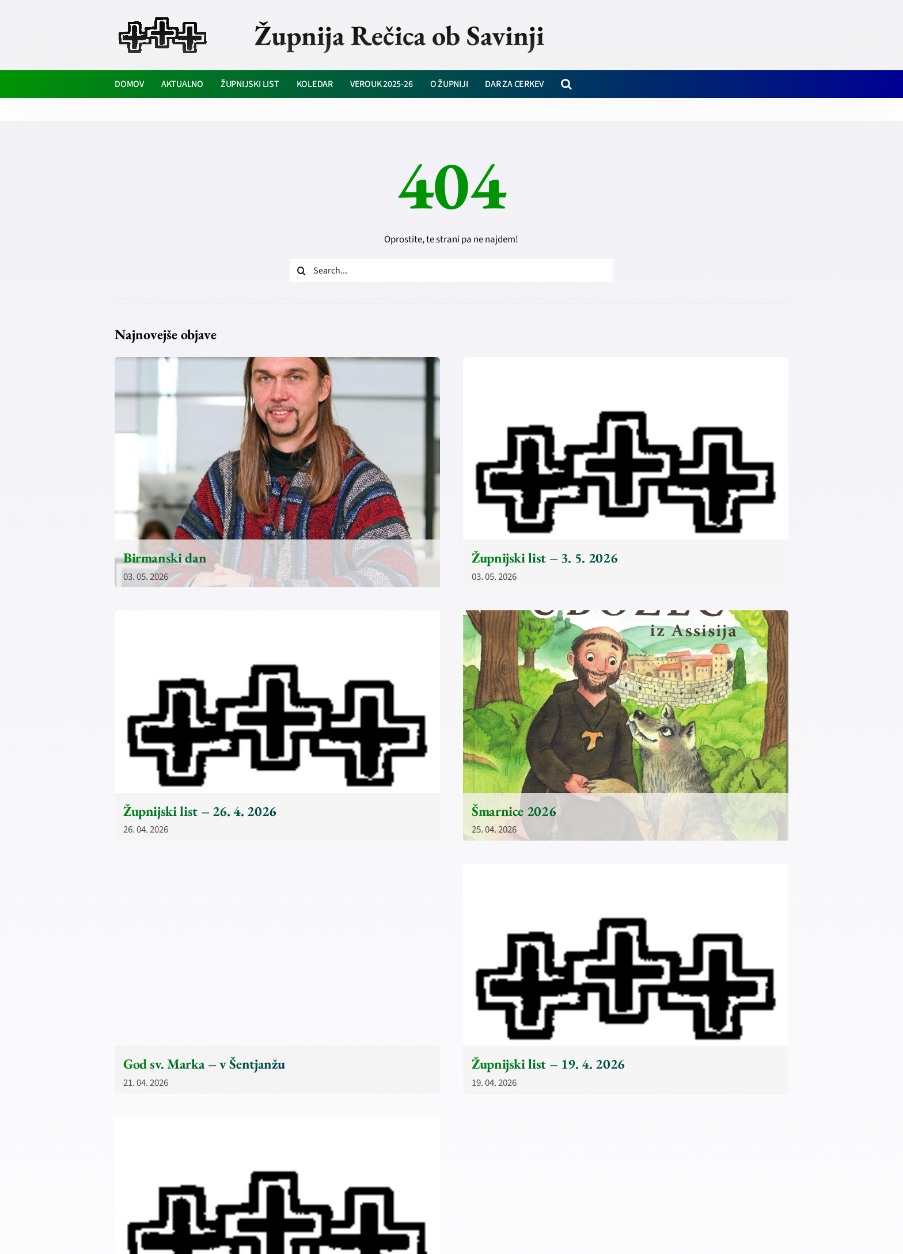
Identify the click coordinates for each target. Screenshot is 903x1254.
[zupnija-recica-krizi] (163, 18)
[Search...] (451, 270)
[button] (566, 84)
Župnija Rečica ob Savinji (399, 35)
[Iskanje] (301, 270)
